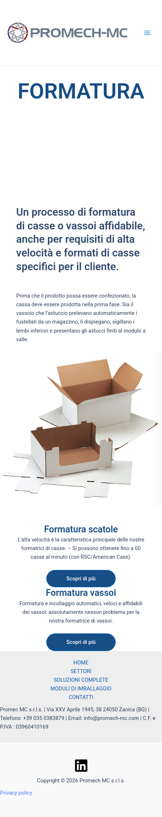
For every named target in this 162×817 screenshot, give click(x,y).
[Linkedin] (81, 766)
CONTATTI (81, 697)
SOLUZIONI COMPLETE (81, 680)
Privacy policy (16, 793)
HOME (80, 662)
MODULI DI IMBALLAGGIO (81, 688)
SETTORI (81, 671)
